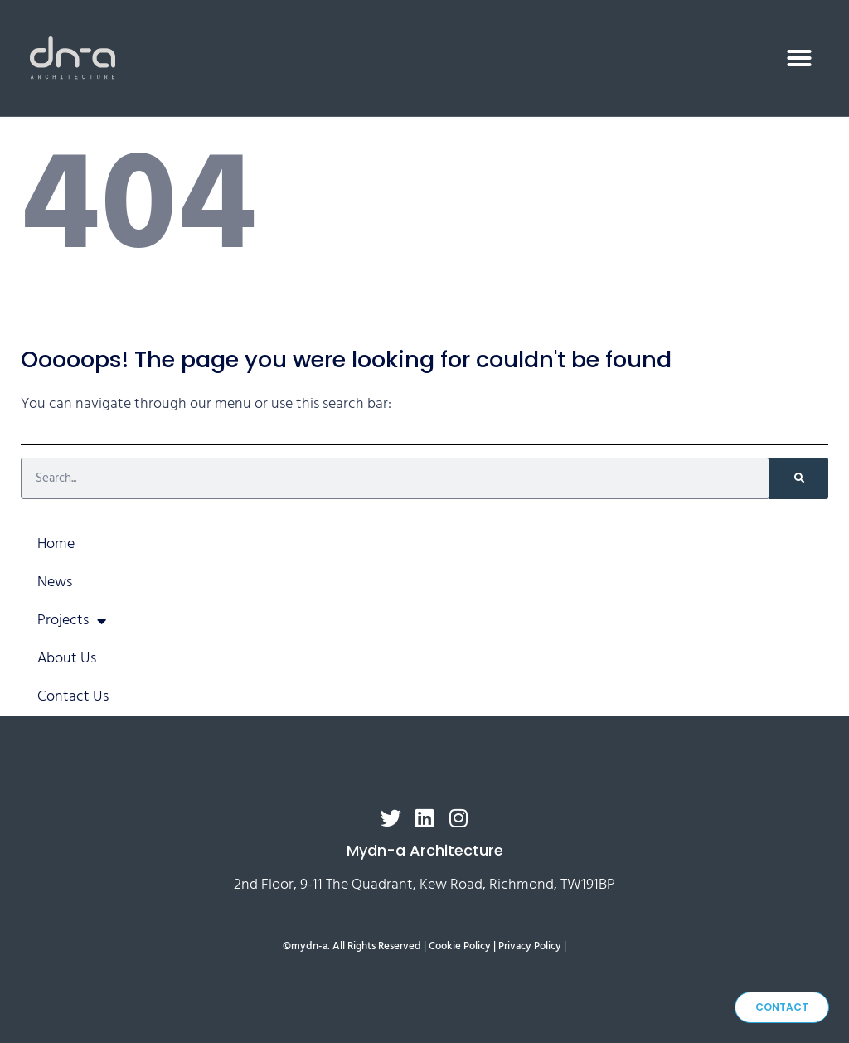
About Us (66, 659)
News (54, 582)
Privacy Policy (529, 947)
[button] (799, 58)
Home (56, 544)
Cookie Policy (460, 947)
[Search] (798, 478)
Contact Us (73, 697)
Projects (71, 621)
